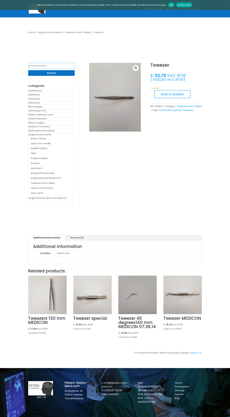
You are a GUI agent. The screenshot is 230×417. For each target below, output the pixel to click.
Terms (178, 382)
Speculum (36, 168)
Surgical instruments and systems (47, 198)
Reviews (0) (77, 237)
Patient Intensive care (40, 114)
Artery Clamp (38, 138)
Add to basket (172, 94)
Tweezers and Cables (78, 32)
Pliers (33, 153)
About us (172, 9)
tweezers (188, 110)
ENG (39, 397)
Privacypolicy (182, 386)
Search (51, 73)
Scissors (35, 163)
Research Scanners (39, 126)
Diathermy (34, 94)
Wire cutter (37, 193)
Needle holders (39, 148)
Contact (188, 9)
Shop (158, 9)
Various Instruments (42, 188)
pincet (177, 110)
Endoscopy (34, 98)
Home (146, 9)
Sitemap (180, 390)
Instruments (166, 110)
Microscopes (35, 106)
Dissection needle (41, 143)
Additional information (47, 237)
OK (171, 5)
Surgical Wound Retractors (46, 178)
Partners (179, 394)
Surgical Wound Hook (42, 173)
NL (45, 397)
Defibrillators (35, 90)
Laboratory (34, 102)
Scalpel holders (39, 158)
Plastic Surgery (36, 122)
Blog (177, 398)
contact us (195, 352)
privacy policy (184, 5)
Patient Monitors (37, 118)
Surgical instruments (50, 32)
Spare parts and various (41, 130)
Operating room (37, 110)
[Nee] (226, 5)
